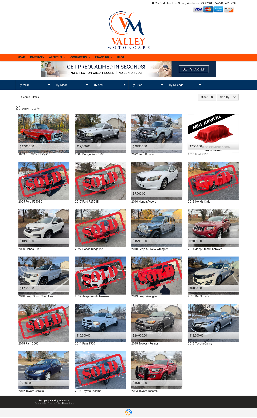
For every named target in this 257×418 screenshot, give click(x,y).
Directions (68, 404)
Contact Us (40, 404)
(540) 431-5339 (225, 3)
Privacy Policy (55, 404)
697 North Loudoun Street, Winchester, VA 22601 (182, 3)
